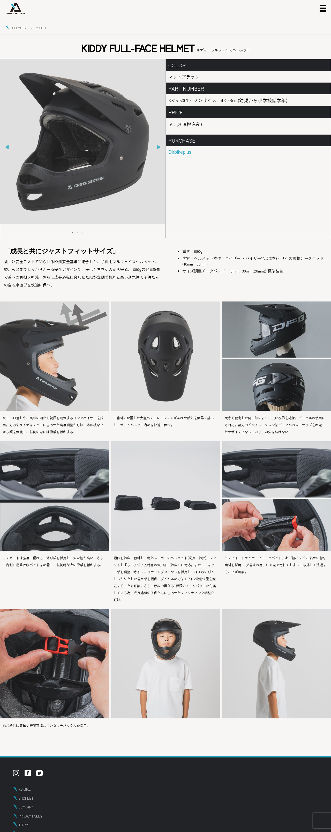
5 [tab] (93, 232)
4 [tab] (88, 232)
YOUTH (41, 28)
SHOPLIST (26, 798)
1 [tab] (72, 232)
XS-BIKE (25, 789)
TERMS (24, 824)
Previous (6, 147)
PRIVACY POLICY (30, 816)
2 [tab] (77, 232)
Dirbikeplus (179, 152)
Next (158, 147)
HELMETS (19, 28)
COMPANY (26, 807)
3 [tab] (82, 232)
